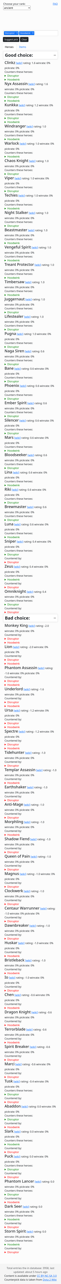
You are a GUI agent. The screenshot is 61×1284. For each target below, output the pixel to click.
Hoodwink (13, 79)
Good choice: (19, 55)
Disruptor (13, 75)
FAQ (55, 4)
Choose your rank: (14, 4)
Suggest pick (11, 39)
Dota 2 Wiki (50, 1279)
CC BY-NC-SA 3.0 (47, 1276)
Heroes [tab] (9, 47)
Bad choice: (17, 618)
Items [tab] (22, 47)
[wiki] (19, 63)
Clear (24, 39)
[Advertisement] (31, 20)
